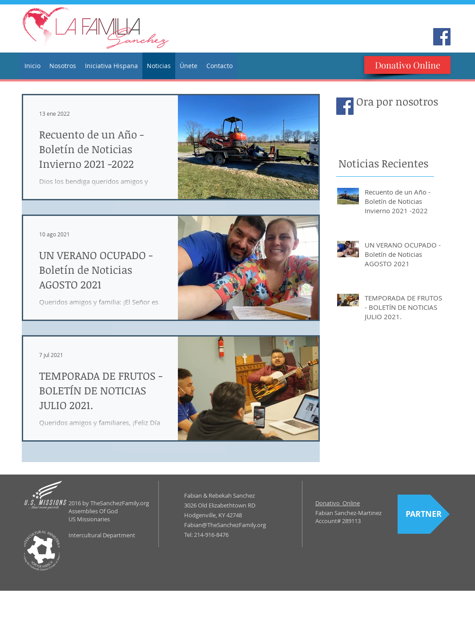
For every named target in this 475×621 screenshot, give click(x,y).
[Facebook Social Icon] (442, 36)
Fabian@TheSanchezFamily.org (225, 525)
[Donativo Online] (407, 65)
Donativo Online (337, 503)
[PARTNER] (424, 514)
